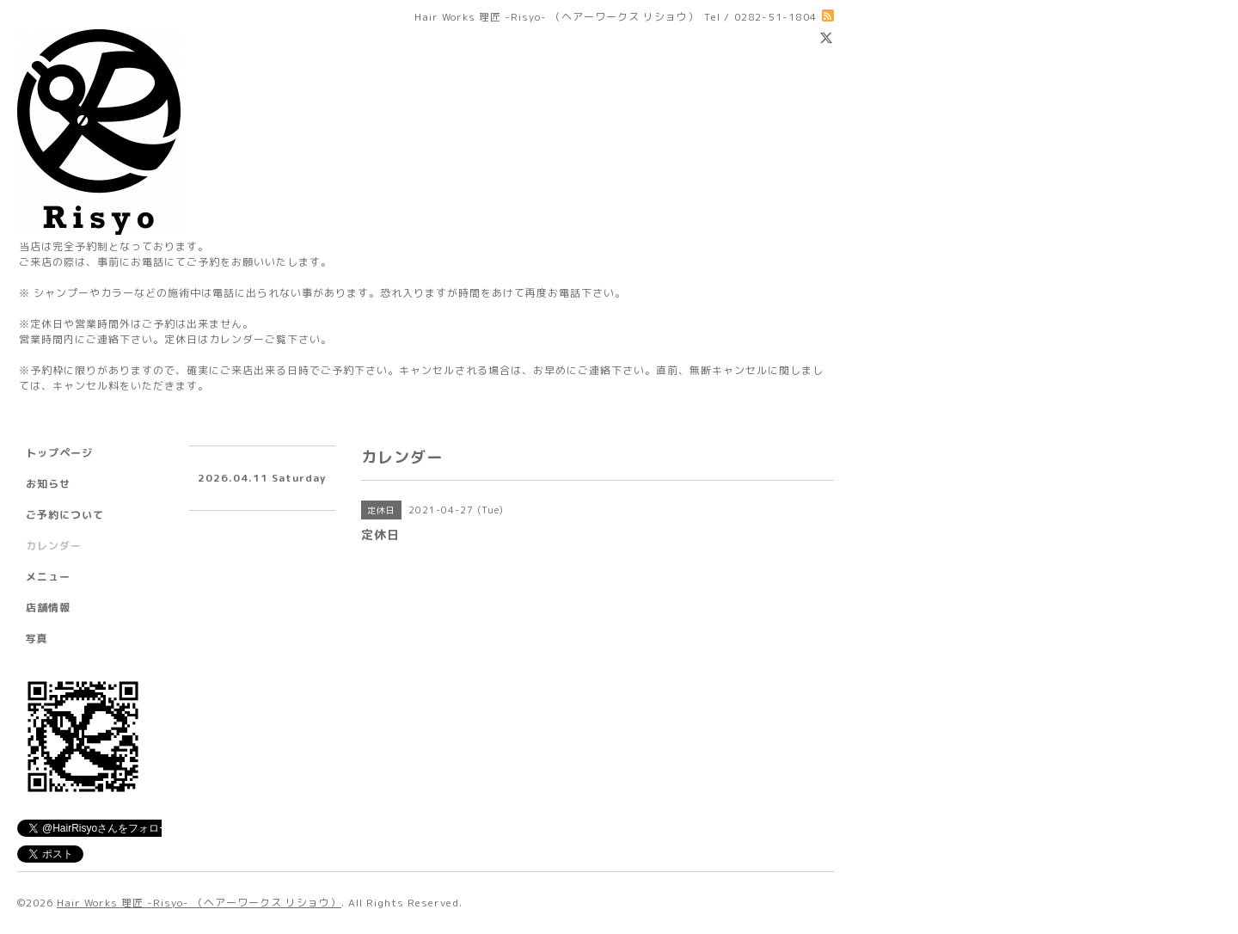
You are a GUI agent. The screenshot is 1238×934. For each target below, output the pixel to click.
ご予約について (65, 514)
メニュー (48, 576)
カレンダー (54, 545)
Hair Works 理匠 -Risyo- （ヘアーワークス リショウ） (199, 902)
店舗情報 (48, 607)
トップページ (59, 452)
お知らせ (48, 483)
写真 (37, 638)
